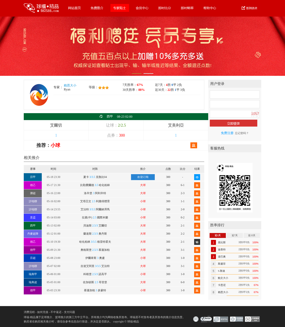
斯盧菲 (222, 263)
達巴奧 (222, 256)
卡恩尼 (222, 285)
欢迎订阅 (142, 177)
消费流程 (29, 312)
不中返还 (56, 312)
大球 (143, 185)
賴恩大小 (70, 85)
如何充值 (42, 312)
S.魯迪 (221, 270)
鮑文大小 (223, 277)
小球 (143, 201)
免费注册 (227, 133)
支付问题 (69, 312)
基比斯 (222, 242)
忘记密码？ (242, 133)
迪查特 (222, 249)
